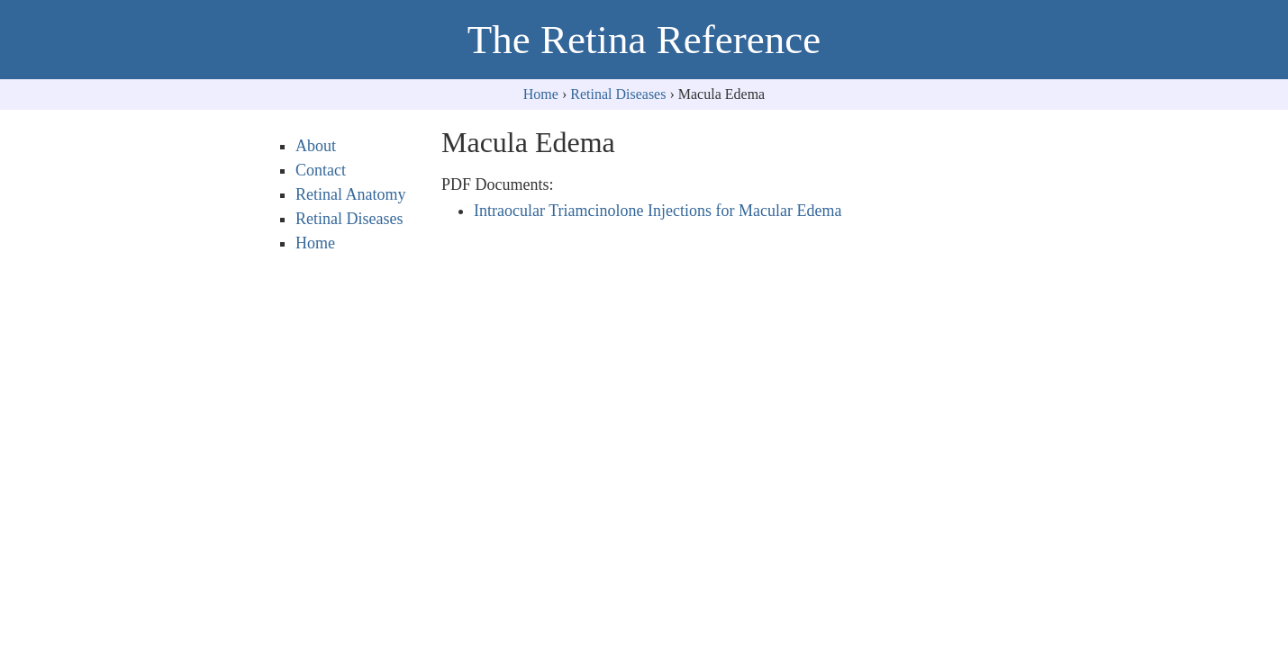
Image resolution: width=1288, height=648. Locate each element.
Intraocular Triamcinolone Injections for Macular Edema (657, 211)
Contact (320, 170)
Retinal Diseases (618, 94)
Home (540, 94)
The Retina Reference (644, 39)
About (315, 146)
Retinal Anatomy (350, 194)
